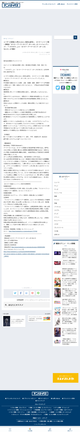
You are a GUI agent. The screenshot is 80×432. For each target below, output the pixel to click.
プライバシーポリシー (30, 400)
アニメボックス (42, 426)
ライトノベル (58, 193)
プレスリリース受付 (72, 4)
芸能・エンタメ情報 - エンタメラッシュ (40, 409)
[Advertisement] (40, 21)
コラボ (56, 225)
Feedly (68, 90)
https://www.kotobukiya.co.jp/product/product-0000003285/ (28, 247)
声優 (55, 204)
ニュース (57, 182)
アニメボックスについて (48, 4)
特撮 (55, 197)
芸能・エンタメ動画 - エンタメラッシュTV (56, 416)
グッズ (56, 214)
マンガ (56, 189)
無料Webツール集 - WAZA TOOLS (27, 423)
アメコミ (57, 200)
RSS (73, 90)
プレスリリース (45, 300)
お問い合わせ (61, 4)
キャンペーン (35, 300)
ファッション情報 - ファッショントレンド (20, 411)
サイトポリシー (44, 400)
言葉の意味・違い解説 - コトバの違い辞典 (51, 423)
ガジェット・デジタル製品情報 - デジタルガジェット (27, 416)
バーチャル (57, 207)
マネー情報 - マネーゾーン (17, 413)
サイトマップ (40, 402)
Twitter (57, 90)
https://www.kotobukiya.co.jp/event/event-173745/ (23, 231)
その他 (56, 232)
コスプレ (57, 211)
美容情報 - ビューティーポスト (43, 411)
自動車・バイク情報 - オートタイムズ (61, 413)
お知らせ (57, 236)
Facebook (63, 90)
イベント (27, 300)
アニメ (56, 186)
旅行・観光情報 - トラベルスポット (37, 413)
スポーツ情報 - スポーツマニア (63, 411)
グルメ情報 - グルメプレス (19, 409)
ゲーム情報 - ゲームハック (62, 409)
